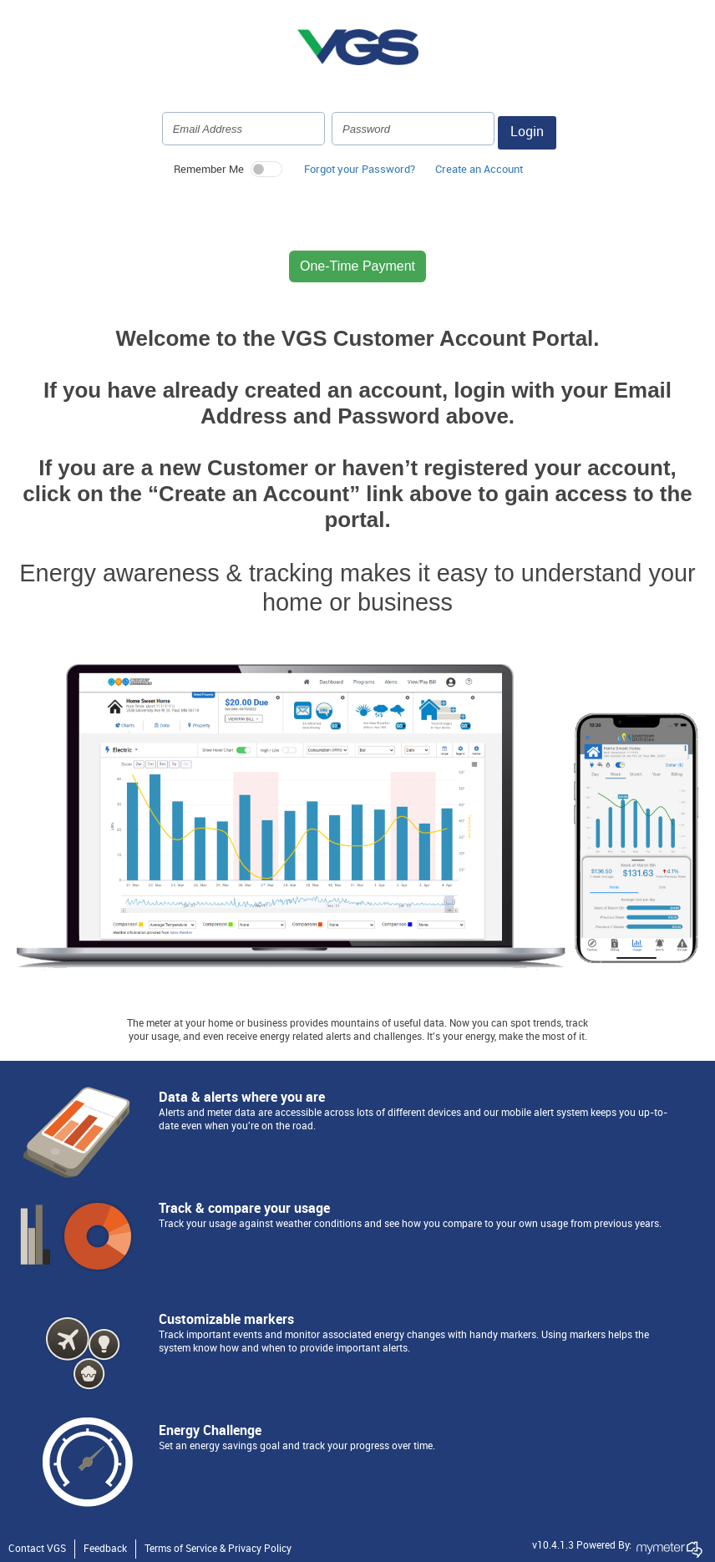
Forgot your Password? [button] (359, 169)
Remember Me (209, 169)
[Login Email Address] (243, 128)
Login (527, 132)
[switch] (266, 169)
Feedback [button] (105, 1549)
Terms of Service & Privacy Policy (218, 1549)
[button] (479, 174)
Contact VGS (37, 1549)
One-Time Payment (357, 266)
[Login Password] (413, 128)
